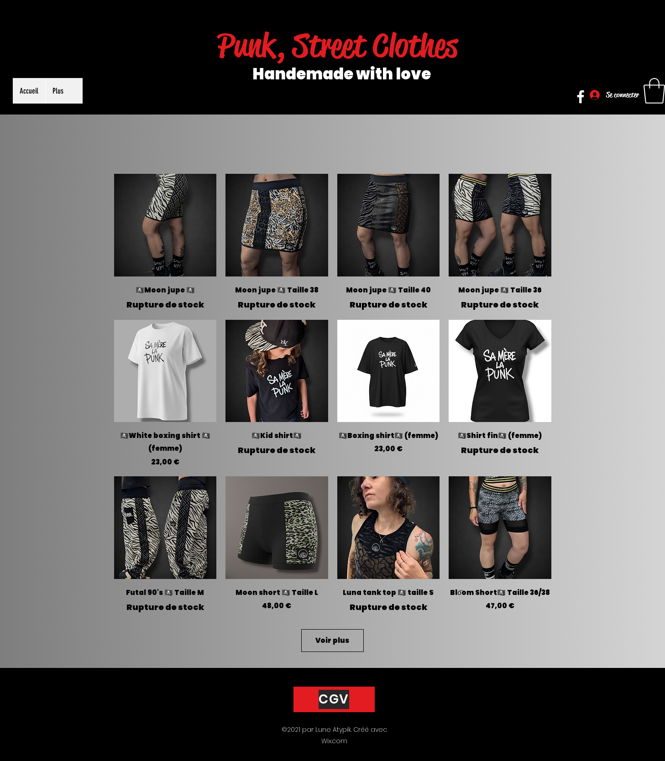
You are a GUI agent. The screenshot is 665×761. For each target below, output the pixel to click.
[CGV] (334, 699)
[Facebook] (580, 96)
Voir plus (332, 640)
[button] (654, 91)
